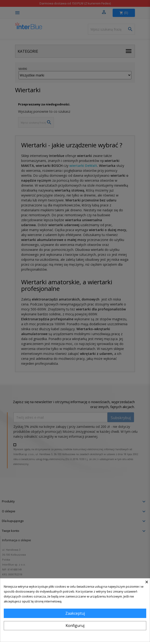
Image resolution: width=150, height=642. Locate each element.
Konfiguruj (75, 625)
